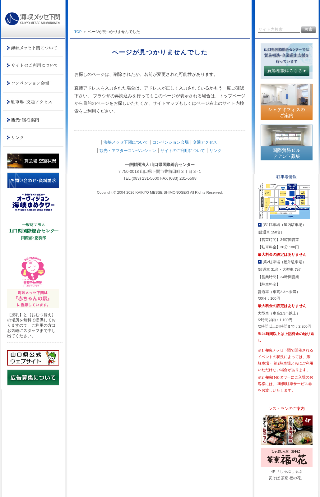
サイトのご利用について (182, 150)
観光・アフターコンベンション (128, 150)
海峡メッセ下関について (126, 142)
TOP (77, 32)
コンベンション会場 (170, 142)
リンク (215, 150)
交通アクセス (205, 142)
